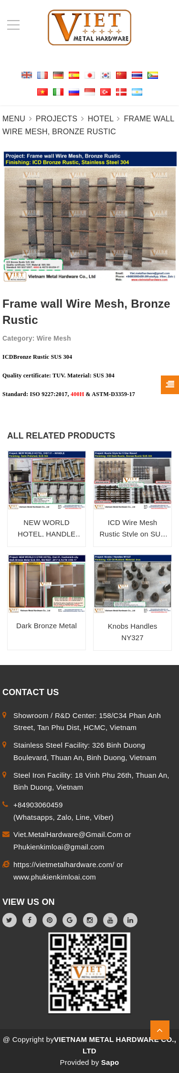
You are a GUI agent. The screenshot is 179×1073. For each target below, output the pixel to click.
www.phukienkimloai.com (54, 877)
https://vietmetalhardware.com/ (64, 864)
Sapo (110, 1062)
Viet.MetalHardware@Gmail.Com (69, 834)
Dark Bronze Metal (46, 626)
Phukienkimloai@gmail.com (58, 847)
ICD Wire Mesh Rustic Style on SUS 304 (133, 533)
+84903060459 (38, 805)
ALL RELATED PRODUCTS (61, 435)
